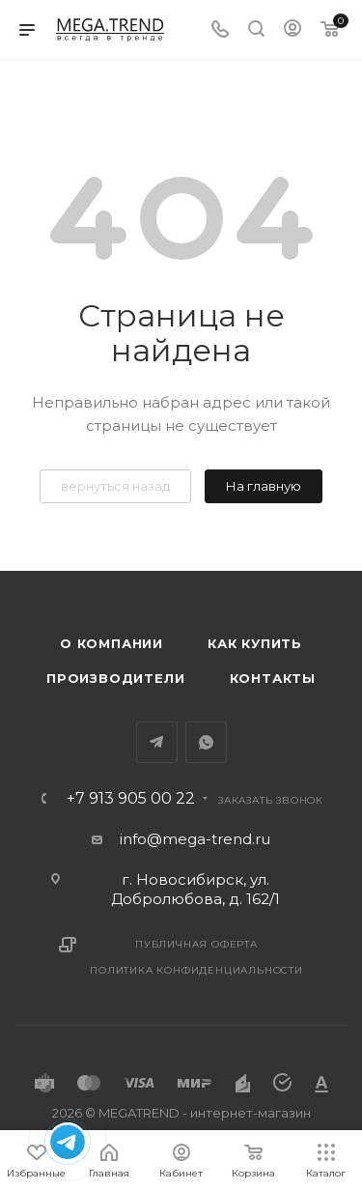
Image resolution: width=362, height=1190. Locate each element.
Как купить (255, 643)
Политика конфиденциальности (196, 970)
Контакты (273, 678)
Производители (115, 678)
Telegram (157, 742)
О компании (111, 643)
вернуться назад (115, 486)
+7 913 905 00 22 (131, 799)
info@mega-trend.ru (195, 839)
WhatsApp (206, 742)
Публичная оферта (196, 944)
